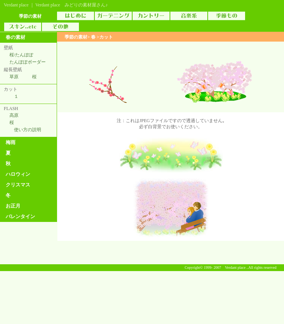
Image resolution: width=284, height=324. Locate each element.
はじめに (75, 15)
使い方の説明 (27, 129)
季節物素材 (226, 15)
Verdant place (16, 5)
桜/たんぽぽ (21, 54)
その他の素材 (60, 26)
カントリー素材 (151, 15)
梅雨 (10, 142)
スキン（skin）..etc (23, 26)
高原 (14, 115)
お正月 (13, 206)
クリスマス (18, 185)
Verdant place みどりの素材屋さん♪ (71, 5)
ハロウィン (18, 174)
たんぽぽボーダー (27, 62)
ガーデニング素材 (113, 15)
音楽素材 (189, 15)
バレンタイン (20, 216)
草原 (14, 76)
